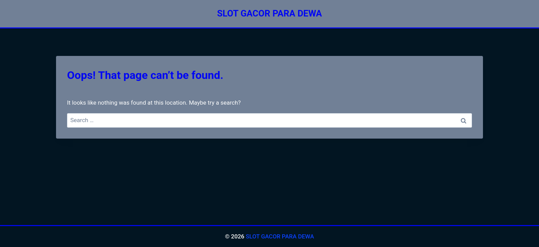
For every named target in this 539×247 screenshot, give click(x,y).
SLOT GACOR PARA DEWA (280, 236)
